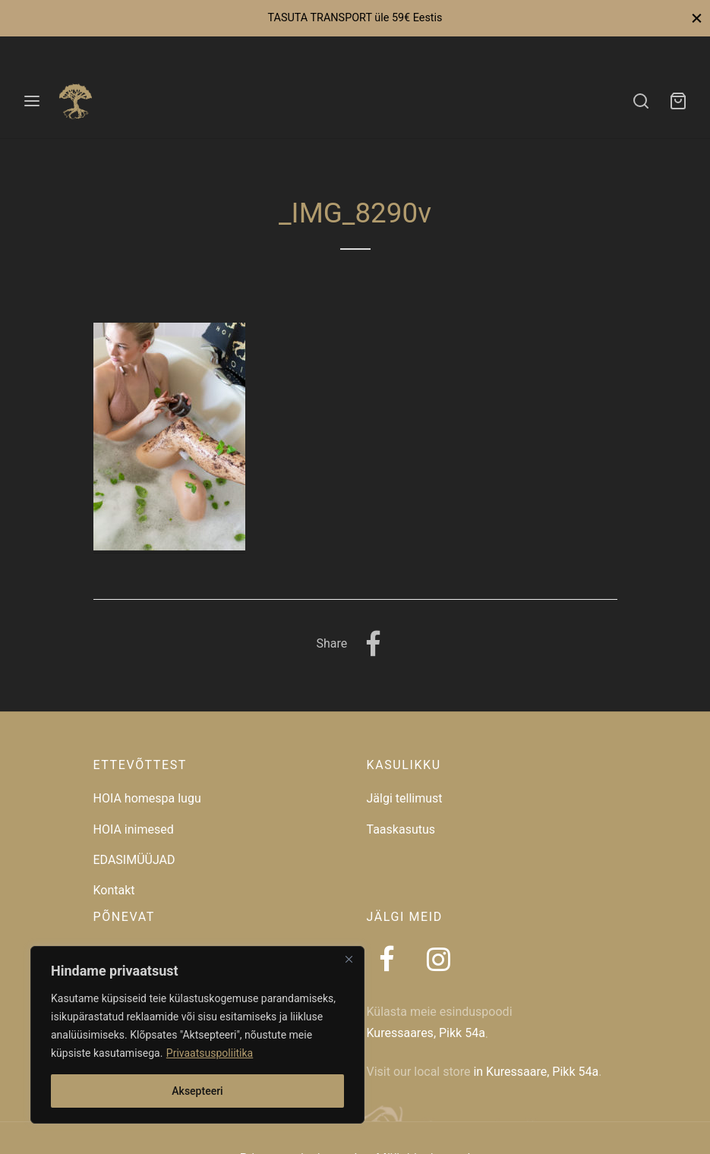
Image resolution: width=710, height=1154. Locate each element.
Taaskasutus (401, 829)
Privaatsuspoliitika (209, 1053)
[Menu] (32, 101)
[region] (197, 1035)
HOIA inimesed (133, 829)
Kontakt (114, 890)
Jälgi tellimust (405, 798)
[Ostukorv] (678, 101)
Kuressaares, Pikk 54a (426, 1033)
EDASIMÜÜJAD (134, 860)
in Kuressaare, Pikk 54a (535, 1071)
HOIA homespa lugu (147, 798)
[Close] (348, 959)
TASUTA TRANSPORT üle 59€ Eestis (354, 17)
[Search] (641, 101)
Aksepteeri (197, 1091)
